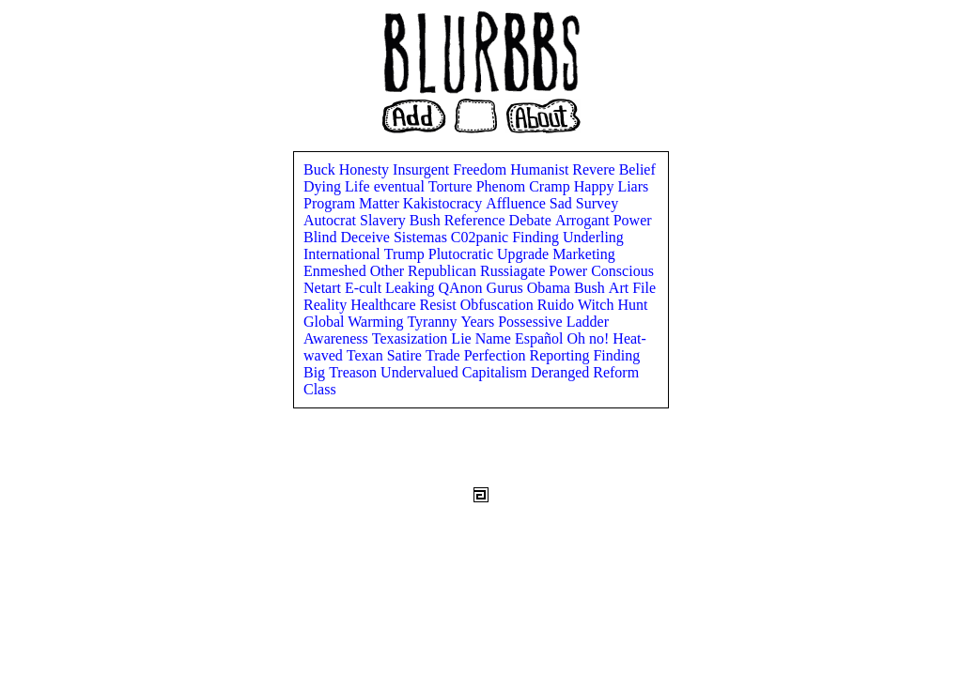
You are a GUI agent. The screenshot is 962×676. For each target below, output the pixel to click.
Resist (440, 305)
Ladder (587, 322)
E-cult (365, 288)
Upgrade (524, 254)
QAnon (463, 288)
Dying (324, 186)
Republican (444, 271)
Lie (462, 338)
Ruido (557, 305)
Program (331, 203)
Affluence (518, 203)
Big (316, 372)
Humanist (541, 169)
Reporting (561, 355)
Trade (445, 355)
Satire (406, 355)
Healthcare (384, 305)
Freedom (481, 169)
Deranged (562, 372)
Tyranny (433, 322)
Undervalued (421, 372)
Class (319, 389)
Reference (476, 220)
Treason (354, 372)
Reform (616, 372)
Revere (595, 169)
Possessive (532, 322)
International (343, 254)
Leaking (411, 288)
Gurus (507, 288)
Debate (532, 220)
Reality (326, 305)
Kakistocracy (444, 203)
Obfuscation (498, 305)
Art (620, 288)
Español (541, 338)
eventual (401, 186)
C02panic (481, 237)
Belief (637, 169)
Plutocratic (462, 254)
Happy (596, 186)
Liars (632, 186)
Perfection (497, 355)
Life (359, 186)
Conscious (622, 271)
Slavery (385, 220)
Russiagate (514, 271)
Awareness (337, 338)
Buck (321, 169)
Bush (427, 220)
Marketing (583, 254)
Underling (593, 237)
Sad (563, 203)
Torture (452, 186)
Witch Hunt (612, 305)
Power (632, 220)
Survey (597, 203)
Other (389, 271)
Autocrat (331, 220)
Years (480, 322)
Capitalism (496, 372)
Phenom (502, 186)
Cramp (551, 186)
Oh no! (589, 338)
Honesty (366, 169)
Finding (537, 237)
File (644, 288)
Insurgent (423, 169)
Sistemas (422, 237)
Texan (367, 355)
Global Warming (355, 322)
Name (495, 338)
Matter (381, 203)
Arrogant (584, 220)
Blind (322, 237)
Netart (324, 288)
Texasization (412, 338)
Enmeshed (336, 271)
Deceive (367, 237)
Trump (406, 254)
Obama (550, 288)
